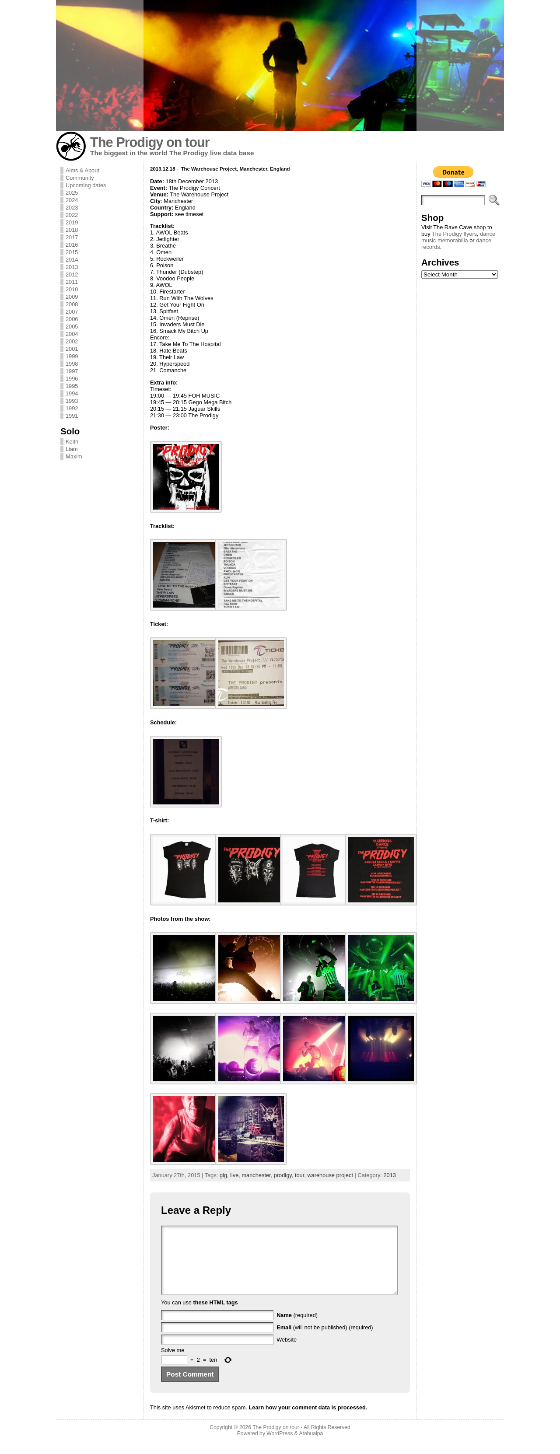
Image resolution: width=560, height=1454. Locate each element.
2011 (72, 282)
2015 (72, 252)
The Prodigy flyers (454, 234)
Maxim (74, 456)
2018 (72, 230)
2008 (72, 304)
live (234, 1175)
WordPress (279, 1447)
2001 (72, 349)
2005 (72, 326)
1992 (72, 408)
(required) (297, 1328)
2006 (72, 319)
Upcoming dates (86, 185)
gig (223, 1175)
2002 (72, 341)
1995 (72, 386)
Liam (72, 449)
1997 (72, 371)
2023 (72, 207)
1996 (72, 378)
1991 (72, 415)
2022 (72, 215)
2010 (72, 289)
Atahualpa (311, 1447)
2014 (72, 259)
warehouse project (330, 1175)
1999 (72, 356)
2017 (72, 237)
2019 (72, 222)
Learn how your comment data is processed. (307, 1420)
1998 (72, 363)
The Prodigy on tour (150, 142)
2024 (72, 200)
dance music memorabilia (458, 237)
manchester (256, 1175)
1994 (72, 393)
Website (286, 1352)
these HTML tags (215, 1315)
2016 (72, 244)
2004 (72, 334)
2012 (72, 274)
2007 (72, 311)
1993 (72, 401)
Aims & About (82, 170)
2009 (72, 297)
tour (299, 1175)
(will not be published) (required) (324, 1340)
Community (80, 178)
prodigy (283, 1175)
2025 (72, 192)
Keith (72, 441)
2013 (72, 267)
